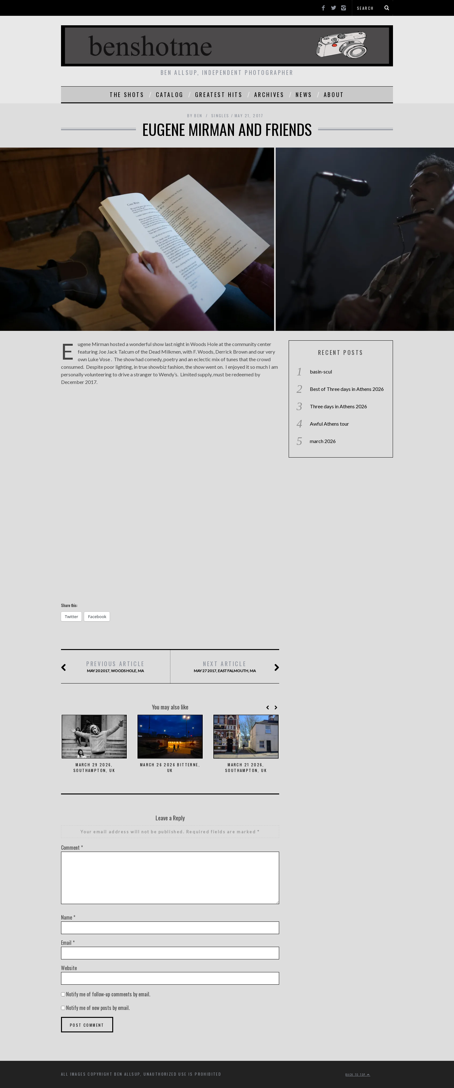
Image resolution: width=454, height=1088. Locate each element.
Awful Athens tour (329, 424)
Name (68, 917)
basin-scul (321, 371)
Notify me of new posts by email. (98, 1008)
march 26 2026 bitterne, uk (170, 767)
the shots (127, 94)
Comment (72, 847)
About (334, 94)
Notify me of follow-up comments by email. (108, 994)
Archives (269, 94)
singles (220, 115)
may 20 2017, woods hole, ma (115, 666)
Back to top (358, 1074)
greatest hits (219, 94)
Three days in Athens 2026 (338, 406)
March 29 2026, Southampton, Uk (94, 767)
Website (69, 968)
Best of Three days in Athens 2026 (347, 389)
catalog (170, 94)
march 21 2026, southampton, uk (246, 767)
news (304, 94)
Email (68, 942)
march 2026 (323, 441)
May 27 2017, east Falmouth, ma (224, 666)
